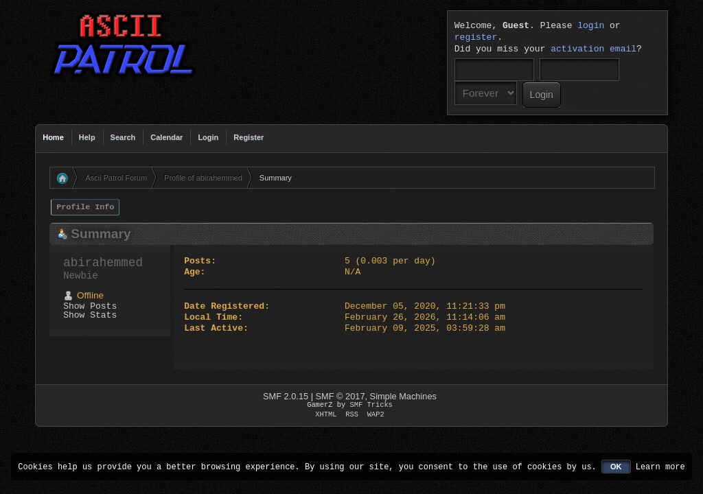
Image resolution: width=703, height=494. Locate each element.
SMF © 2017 (340, 396)
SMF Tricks (371, 405)
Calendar (166, 137)
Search (123, 137)
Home (53, 137)
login (590, 26)
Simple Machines (403, 396)
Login (208, 137)
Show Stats (90, 315)
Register (248, 137)
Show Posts (90, 306)
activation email (593, 49)
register (475, 38)
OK (616, 466)
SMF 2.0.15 (285, 396)
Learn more (660, 466)
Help (87, 137)
